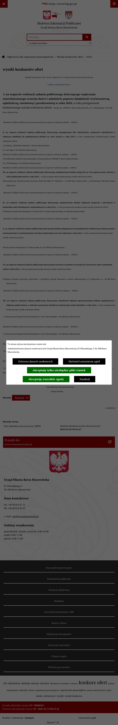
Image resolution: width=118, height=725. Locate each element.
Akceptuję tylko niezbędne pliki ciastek (59, 370)
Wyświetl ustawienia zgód (84, 361)
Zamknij (85, 379)
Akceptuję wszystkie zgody (46, 379)
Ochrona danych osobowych (35, 361)
